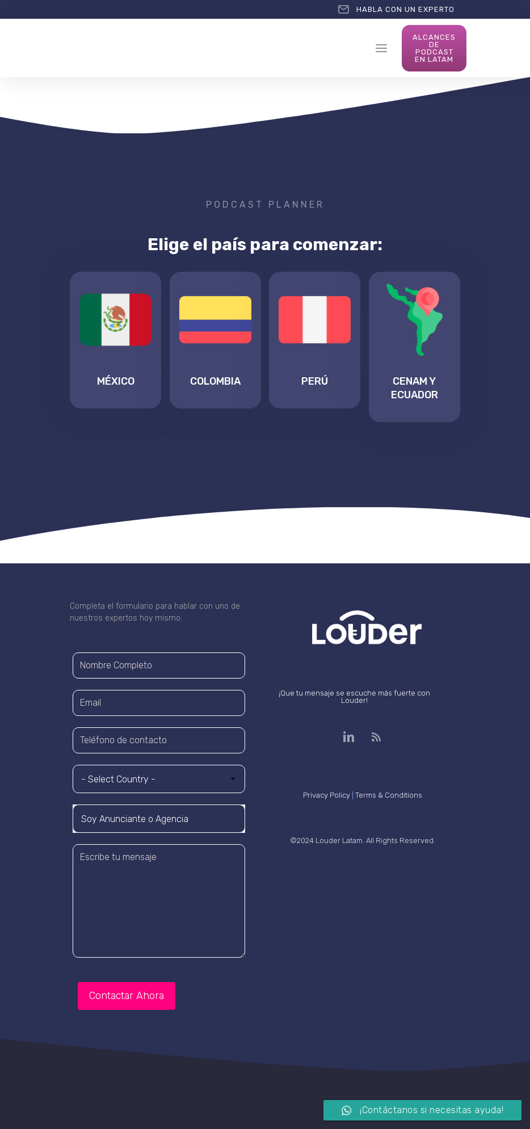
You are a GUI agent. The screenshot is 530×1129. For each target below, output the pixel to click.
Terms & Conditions (388, 795)
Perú (314, 381)
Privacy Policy (326, 795)
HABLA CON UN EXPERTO (405, 9)
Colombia (215, 381)
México (115, 381)
